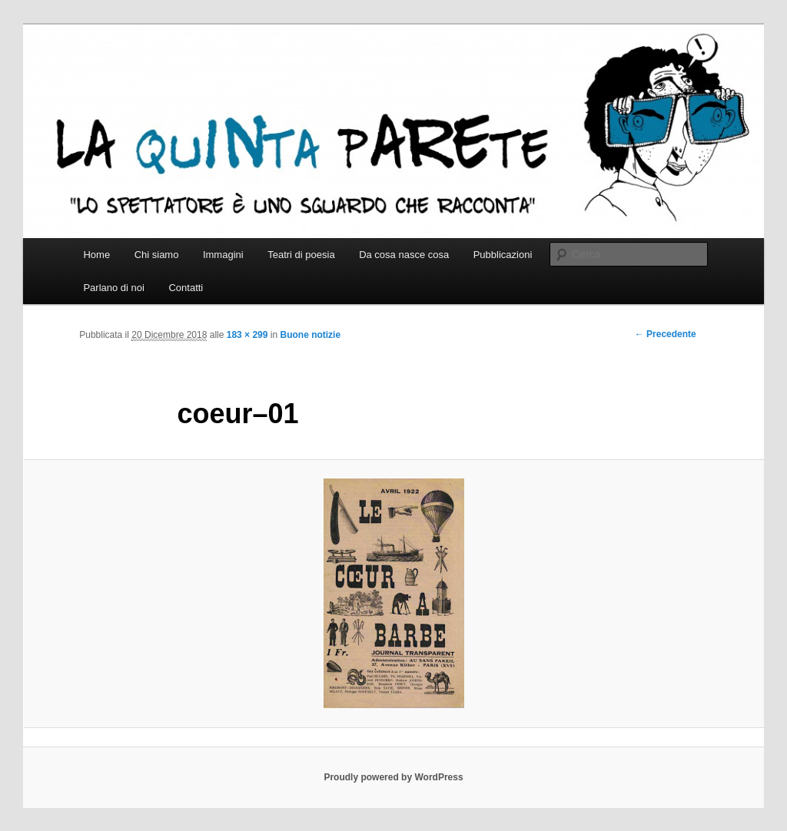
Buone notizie (310, 334)
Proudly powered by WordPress (393, 777)
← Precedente (665, 334)
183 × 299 (247, 334)
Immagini (223, 254)
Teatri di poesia (300, 254)
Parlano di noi (113, 287)
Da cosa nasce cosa (404, 254)
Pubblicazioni (503, 254)
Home (96, 254)
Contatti (185, 287)
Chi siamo (156, 254)
